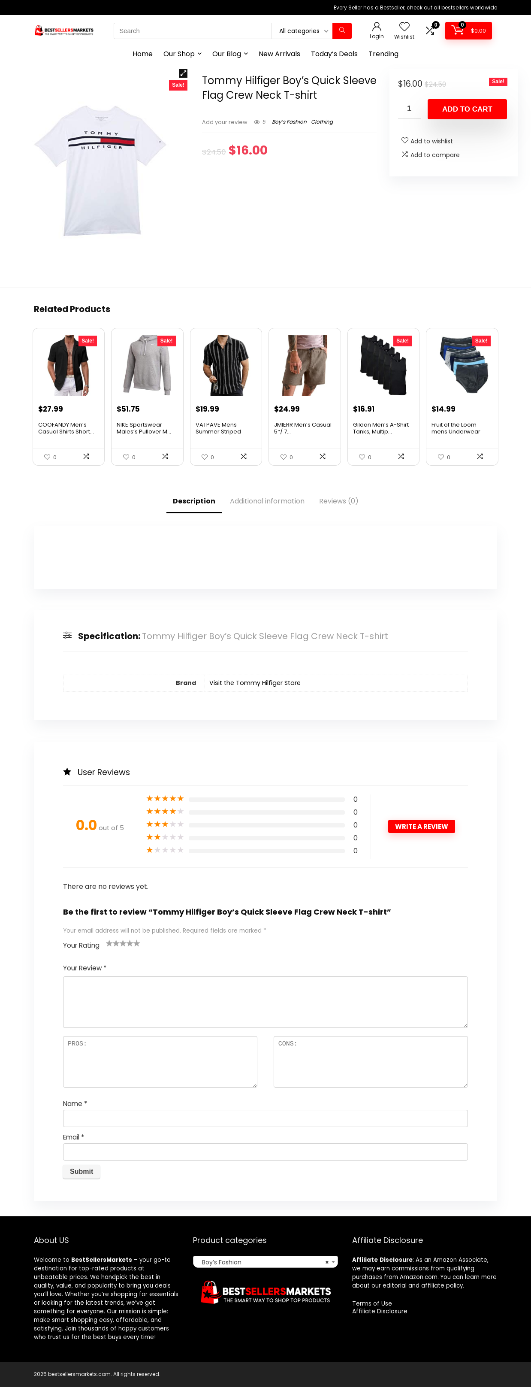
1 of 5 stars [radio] (109, 943)
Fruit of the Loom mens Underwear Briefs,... (455, 432)
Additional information (267, 502)
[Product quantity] (409, 108)
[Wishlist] (404, 27)
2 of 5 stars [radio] (113, 943)
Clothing (322, 121)
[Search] (342, 31)
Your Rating (81, 946)
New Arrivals (279, 54)
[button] (183, 73)
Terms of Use (372, 1304)
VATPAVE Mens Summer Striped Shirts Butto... (218, 432)
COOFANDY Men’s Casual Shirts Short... (66, 428)
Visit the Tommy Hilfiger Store (255, 684)
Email (73, 1138)
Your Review (84, 968)
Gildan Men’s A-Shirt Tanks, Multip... (381, 428)
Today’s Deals (334, 54)
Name (75, 1104)
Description (194, 502)
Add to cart (467, 109)
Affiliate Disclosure (379, 1312)
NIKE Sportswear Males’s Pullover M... (144, 428)
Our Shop (179, 54)
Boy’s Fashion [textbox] (263, 1264)
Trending (383, 54)
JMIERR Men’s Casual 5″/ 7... (303, 428)
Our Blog (226, 54)
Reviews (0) (339, 502)
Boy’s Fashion (289, 121)
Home (143, 54)
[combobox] (265, 1263)
